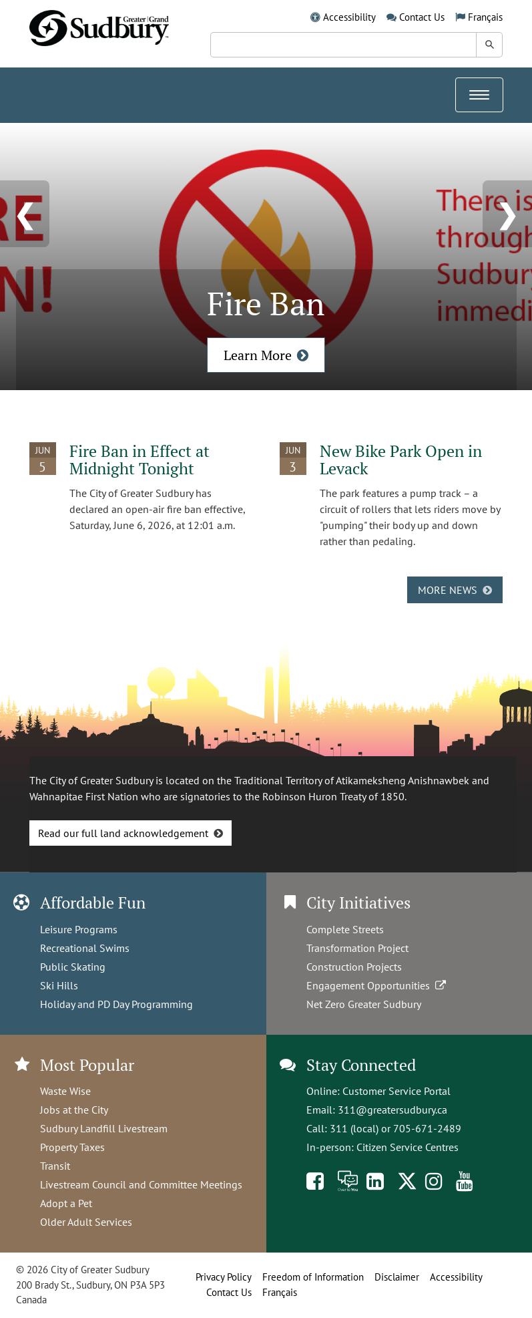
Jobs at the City (74, 1109)
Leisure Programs (78, 929)
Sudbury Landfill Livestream (104, 1128)
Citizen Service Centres (407, 1147)
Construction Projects (354, 966)
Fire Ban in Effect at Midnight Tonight (139, 459)
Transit (55, 1165)
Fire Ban (266, 303)
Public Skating (72, 966)
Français (485, 17)
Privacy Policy (224, 1277)
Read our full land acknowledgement (123, 833)
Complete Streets (345, 929)
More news (447, 590)
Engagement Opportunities (377, 985)
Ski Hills (59, 985)
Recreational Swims (84, 948)
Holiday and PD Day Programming (116, 1004)
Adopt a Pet (66, 1203)
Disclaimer (396, 1277)
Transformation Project (357, 948)
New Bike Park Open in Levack (401, 459)
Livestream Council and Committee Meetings (141, 1184)
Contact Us (422, 17)
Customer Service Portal (396, 1091)
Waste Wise (65, 1091)
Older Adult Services (86, 1221)
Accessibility (349, 17)
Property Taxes (72, 1147)
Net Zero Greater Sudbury (363, 1004)
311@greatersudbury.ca (392, 1109)
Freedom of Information (313, 1277)
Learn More (258, 355)
